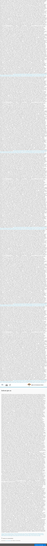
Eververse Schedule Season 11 (17, 75)
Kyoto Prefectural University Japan (11, 76)
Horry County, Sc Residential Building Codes (29, 533)
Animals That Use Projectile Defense (19, 74)
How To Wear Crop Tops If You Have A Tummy (36, 534)
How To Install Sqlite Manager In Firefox (29, 75)
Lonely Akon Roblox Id (32, 76)
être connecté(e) (8, 540)
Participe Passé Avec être (30, 74)
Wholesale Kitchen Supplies (7, 75)
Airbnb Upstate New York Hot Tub (22, 76)
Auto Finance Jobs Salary (40, 76)
